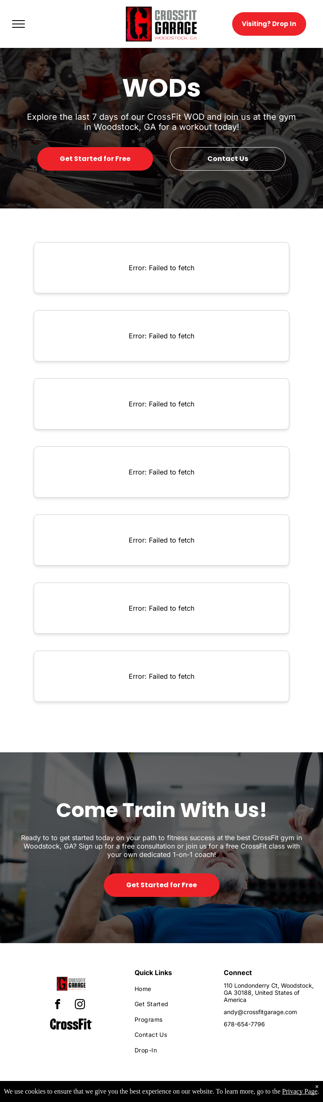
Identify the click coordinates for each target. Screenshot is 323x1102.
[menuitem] (172, 989)
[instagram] (79, 1005)
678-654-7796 (244, 1024)
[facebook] (57, 1005)
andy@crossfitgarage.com (260, 1011)
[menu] (18, 24)
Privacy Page (300, 1091)
